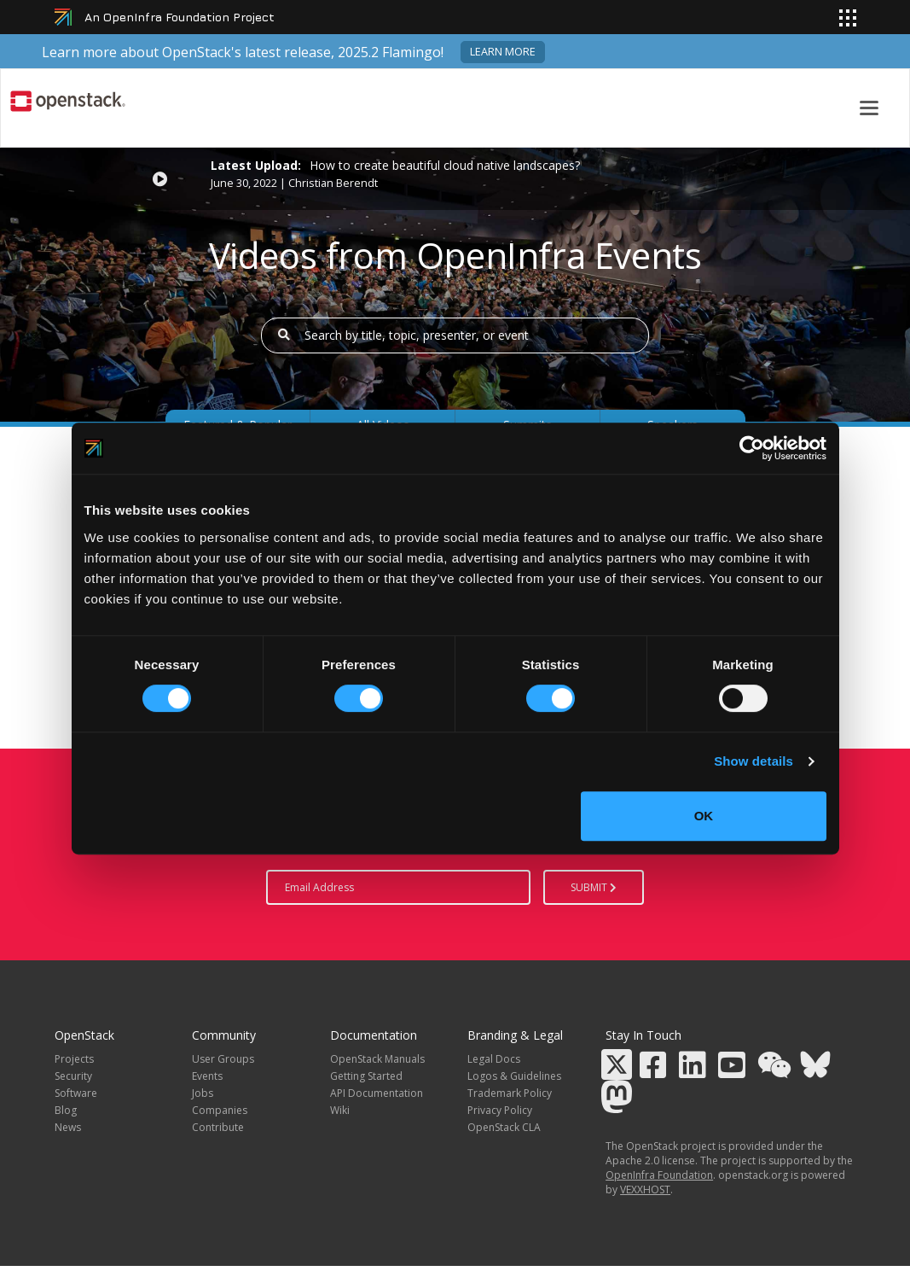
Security (73, 1076)
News (68, 1127)
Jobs (202, 1093)
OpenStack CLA (504, 1127)
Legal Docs (493, 1059)
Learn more (503, 51)
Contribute (218, 1127)
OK (704, 815)
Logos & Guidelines (514, 1076)
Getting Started (366, 1076)
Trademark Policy (509, 1093)
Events (207, 1076)
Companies (219, 1110)
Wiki (340, 1110)
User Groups (223, 1059)
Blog (66, 1110)
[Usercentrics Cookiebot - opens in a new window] (751, 448)
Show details (753, 761)
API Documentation (376, 1093)
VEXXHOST (645, 1189)
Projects (74, 1059)
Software (76, 1093)
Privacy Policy (499, 1110)
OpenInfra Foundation (659, 1175)
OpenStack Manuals (377, 1059)
